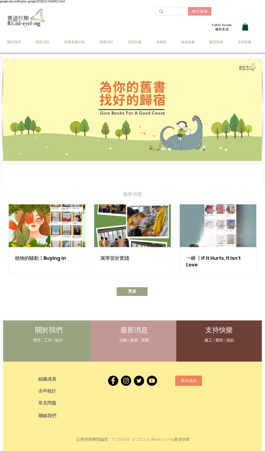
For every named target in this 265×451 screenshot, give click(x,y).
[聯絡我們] (54, 415)
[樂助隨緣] (199, 11)
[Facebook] (113, 381)
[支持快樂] (219, 330)
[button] (245, 27)
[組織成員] (54, 379)
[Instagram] (126, 381)
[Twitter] (139, 381)
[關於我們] (48, 330)
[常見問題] (54, 403)
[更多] (132, 291)
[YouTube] (152, 381)
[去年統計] (54, 390)
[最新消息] (134, 330)
